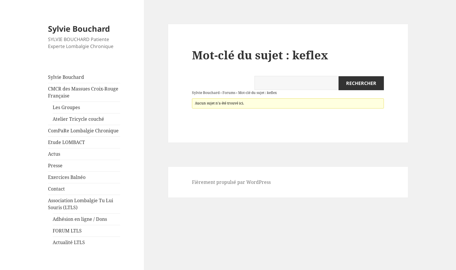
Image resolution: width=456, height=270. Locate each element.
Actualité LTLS (69, 242)
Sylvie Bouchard (79, 28)
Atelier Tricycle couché (78, 119)
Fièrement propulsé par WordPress (231, 182)
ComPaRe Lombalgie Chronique (83, 130)
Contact (56, 189)
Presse (55, 165)
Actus (54, 154)
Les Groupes (66, 107)
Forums (228, 92)
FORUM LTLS (67, 231)
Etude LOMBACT (66, 142)
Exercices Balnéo (67, 177)
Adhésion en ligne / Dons (80, 219)
